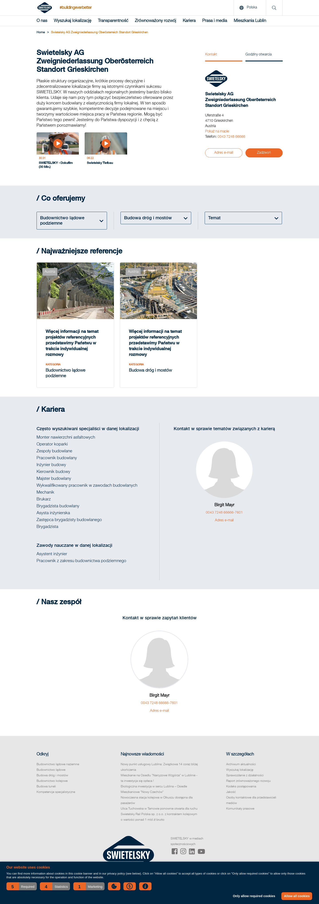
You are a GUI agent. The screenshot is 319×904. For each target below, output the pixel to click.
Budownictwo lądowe (51, 769)
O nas (42, 21)
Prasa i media (214, 21)
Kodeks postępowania (241, 786)
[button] (21, 886)
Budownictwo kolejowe (52, 780)
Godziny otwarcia (258, 54)
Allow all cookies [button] (297, 896)
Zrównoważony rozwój (155, 21)
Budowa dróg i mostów (52, 775)
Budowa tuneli (46, 786)
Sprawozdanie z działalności (245, 775)
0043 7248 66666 (231, 137)
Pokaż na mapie (217, 131)
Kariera (189, 21)
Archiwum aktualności (241, 764)
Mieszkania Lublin (250, 21)
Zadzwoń (264, 153)
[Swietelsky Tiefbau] (106, 151)
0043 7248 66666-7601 (224, 512)
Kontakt (211, 54)
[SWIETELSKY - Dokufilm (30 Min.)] (58, 151)
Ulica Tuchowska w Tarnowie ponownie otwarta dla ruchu (159, 808)
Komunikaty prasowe (240, 808)
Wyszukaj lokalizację (72, 21)
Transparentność (113, 21)
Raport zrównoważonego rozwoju (248, 780)
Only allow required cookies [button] (254, 896)
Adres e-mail (223, 153)
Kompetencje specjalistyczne (56, 792)
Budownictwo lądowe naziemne (58, 764)
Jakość (231, 792)
